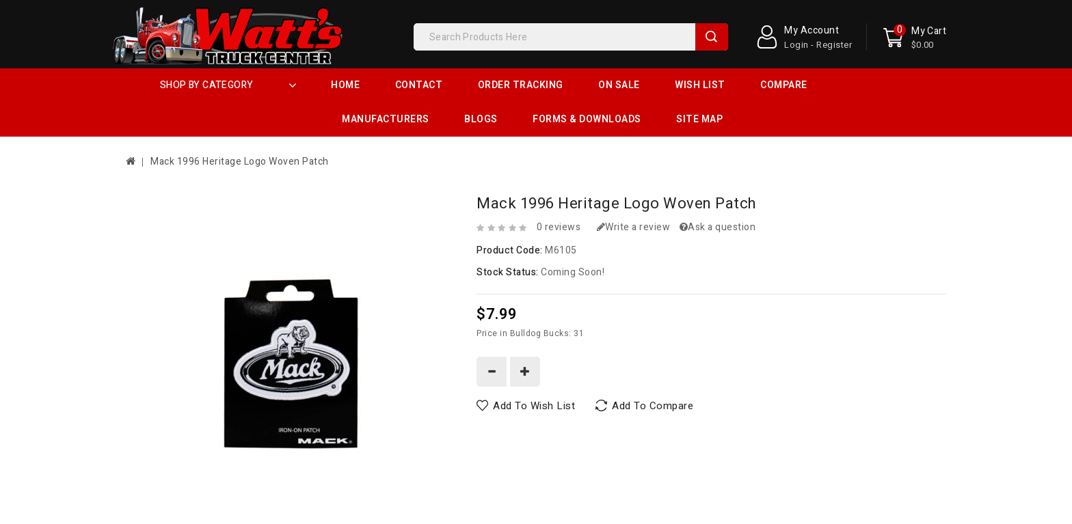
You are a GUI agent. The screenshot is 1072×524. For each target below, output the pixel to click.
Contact (419, 85)
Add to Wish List (534, 405)
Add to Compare (652, 405)
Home (345, 85)
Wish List (700, 85)
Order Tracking (520, 85)
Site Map (699, 119)
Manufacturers (385, 119)
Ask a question (718, 227)
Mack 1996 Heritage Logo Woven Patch (239, 161)
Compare (783, 85)
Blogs (481, 119)
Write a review (634, 227)
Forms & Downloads (587, 119)
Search (711, 37)
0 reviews (559, 227)
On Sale (619, 85)
